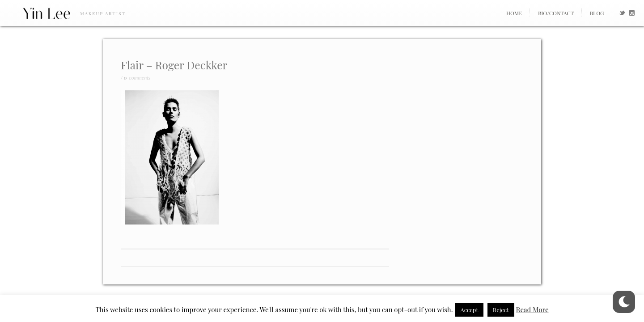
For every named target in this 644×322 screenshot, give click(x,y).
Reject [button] (501, 310)
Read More (532, 309)
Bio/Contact (556, 13)
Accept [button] (469, 310)
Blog (597, 13)
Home (514, 13)
